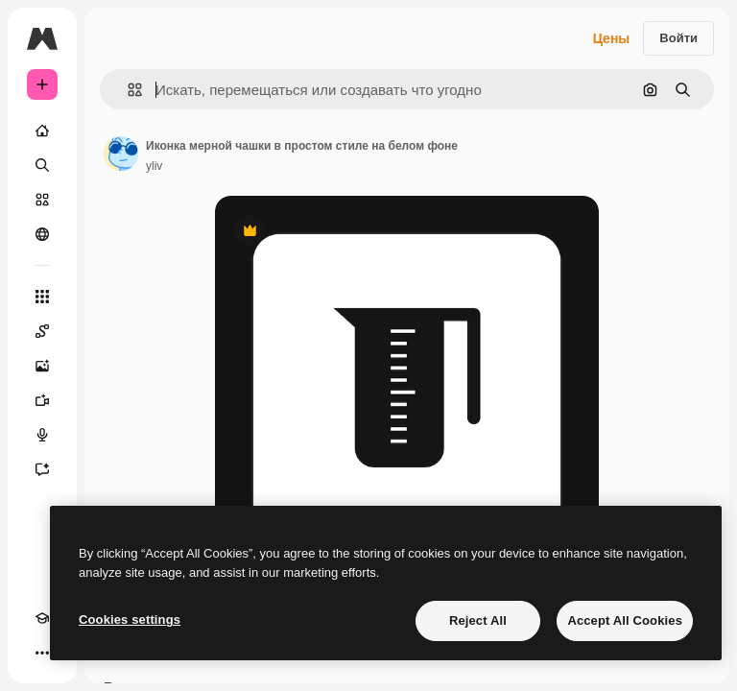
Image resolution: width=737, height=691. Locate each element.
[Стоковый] (42, 199)
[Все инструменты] (42, 296)
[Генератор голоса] (42, 434)
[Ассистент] (42, 469)
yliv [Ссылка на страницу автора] (154, 166)
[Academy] (42, 618)
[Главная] (42, 130)
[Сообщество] (42, 234)
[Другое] (42, 652)
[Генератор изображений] (42, 365)
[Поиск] (42, 165)
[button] (127, 90)
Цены (611, 38)
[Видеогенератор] (42, 400)
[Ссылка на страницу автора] (121, 153)
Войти (678, 38)
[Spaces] (42, 331)
